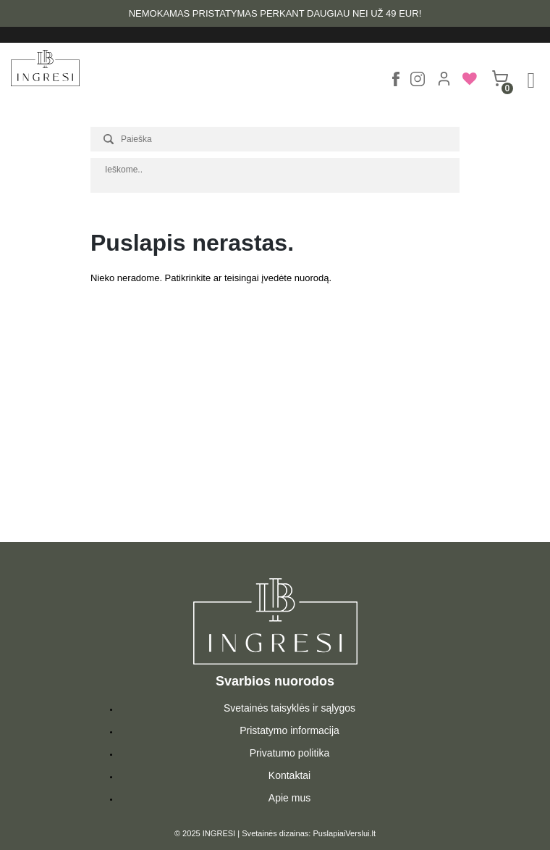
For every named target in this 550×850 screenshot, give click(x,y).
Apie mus (289, 798)
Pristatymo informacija (289, 730)
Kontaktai (289, 775)
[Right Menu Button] (531, 80)
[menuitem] (468, 83)
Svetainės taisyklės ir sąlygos (289, 708)
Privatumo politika (290, 753)
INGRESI (219, 833)
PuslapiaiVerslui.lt (344, 833)
